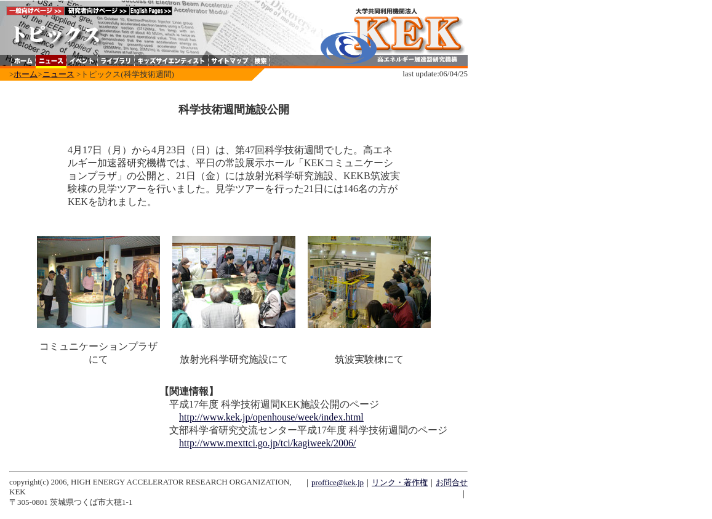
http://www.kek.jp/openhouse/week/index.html (271, 417)
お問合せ (452, 482)
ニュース (58, 74)
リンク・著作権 (400, 482)
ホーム (26, 74)
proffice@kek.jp (337, 482)
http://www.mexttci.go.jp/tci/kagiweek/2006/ (267, 443)
